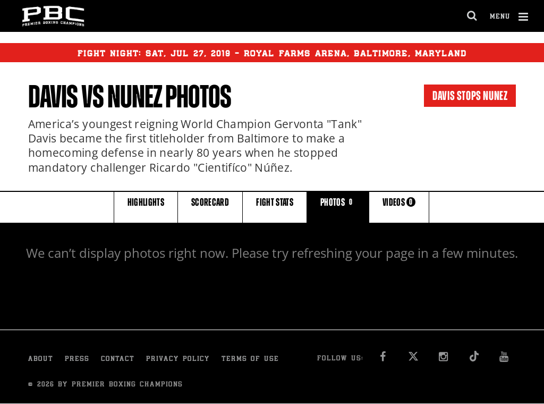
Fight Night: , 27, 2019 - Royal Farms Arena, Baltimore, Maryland (272, 52)
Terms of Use (250, 360)
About (40, 360)
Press (77, 360)
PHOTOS (337, 206)
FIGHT (274, 206)
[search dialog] (472, 16)
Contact (117, 360)
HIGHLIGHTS (146, 206)
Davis (53, 97)
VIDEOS (398, 206)
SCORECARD (210, 206)
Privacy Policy (178, 360)
